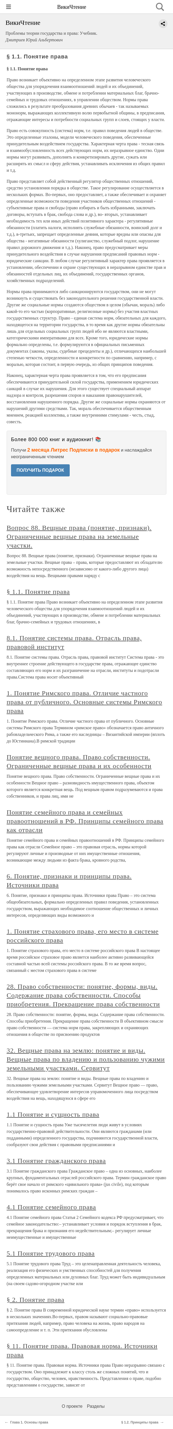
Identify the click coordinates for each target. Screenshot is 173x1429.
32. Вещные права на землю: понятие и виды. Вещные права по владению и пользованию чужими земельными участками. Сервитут (86, 1059)
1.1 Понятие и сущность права (53, 1114)
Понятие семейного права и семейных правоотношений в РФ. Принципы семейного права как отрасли (85, 821)
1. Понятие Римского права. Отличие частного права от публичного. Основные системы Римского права (84, 702)
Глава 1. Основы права (29, 1422)
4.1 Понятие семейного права (51, 1207)
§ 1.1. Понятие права (38, 591)
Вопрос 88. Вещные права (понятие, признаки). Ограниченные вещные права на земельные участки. (79, 536)
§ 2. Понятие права (35, 1299)
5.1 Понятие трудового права (51, 1253)
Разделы (95, 1406)
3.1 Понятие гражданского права (56, 1160)
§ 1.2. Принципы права (139, 1422)
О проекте (72, 1406)
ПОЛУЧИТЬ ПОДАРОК (40, 470)
